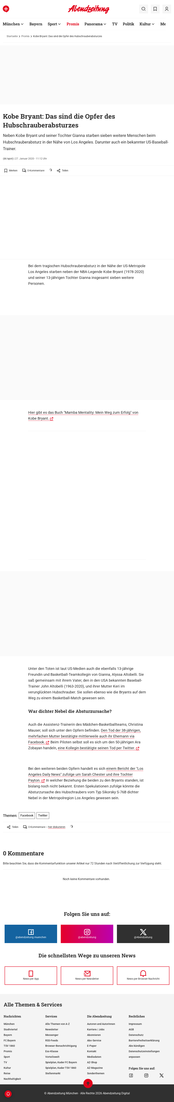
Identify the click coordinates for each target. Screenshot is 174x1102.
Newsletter (51, 1029)
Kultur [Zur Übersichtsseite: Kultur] (145, 23)
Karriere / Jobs (95, 1029)
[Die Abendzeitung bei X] (143, 934)
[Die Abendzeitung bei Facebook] (31, 934)
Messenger (51, 1034)
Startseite (12, 36)
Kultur (7, 1067)
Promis (25, 36)
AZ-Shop (92, 1062)
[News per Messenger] (31, 975)
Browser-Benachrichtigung (61, 1045)
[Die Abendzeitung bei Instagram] (87, 934)
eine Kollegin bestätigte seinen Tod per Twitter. (96, 748)
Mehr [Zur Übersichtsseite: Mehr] (165, 23)
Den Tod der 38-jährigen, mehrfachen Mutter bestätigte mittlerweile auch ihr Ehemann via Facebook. (84, 736)
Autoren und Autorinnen (101, 1023)
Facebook (26, 815)
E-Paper (91, 1045)
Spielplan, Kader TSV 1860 (60, 1067)
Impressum (135, 1023)
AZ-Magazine (95, 1067)
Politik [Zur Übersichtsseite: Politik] (128, 23)
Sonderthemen (95, 1073)
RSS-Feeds (51, 1040)
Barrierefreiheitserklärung (144, 1040)
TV (5, 1062)
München (9, 1023)
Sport (7, 1056)
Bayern (8, 1034)
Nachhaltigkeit (12, 1078)
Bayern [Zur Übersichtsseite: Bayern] (35, 23)
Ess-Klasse (51, 1051)
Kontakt (91, 1051)
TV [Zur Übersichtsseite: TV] (114, 23)
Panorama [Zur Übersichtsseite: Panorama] (94, 23)
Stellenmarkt (52, 1073)
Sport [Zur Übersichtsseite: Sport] (52, 23)
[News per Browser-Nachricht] (143, 975)
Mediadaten (94, 1056)
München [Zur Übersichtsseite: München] (11, 23)
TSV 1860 (9, 1045)
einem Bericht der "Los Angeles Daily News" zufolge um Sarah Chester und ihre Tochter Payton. (85, 774)
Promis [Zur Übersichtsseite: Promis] (73, 23)
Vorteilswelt (52, 1056)
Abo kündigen (137, 1045)
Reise (7, 1073)
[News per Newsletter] (87, 975)
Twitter (43, 815)
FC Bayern (10, 1040)
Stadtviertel (10, 1029)
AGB (131, 1029)
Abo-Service (94, 1040)
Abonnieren (94, 1034)
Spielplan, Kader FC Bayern (61, 1062)
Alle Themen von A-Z (57, 1023)
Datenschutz (136, 1034)
